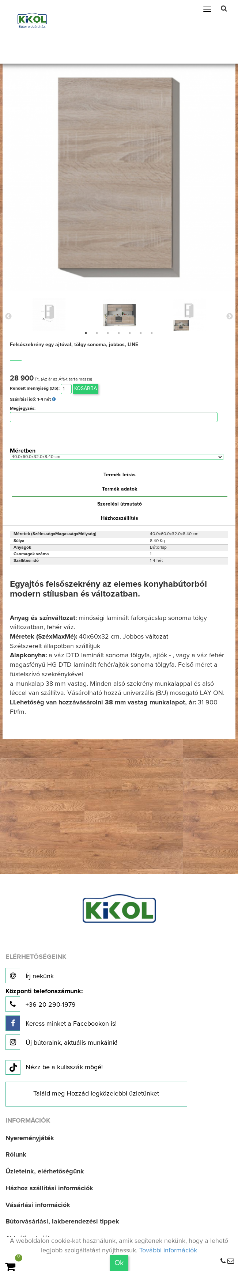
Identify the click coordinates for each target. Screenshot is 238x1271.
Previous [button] (8, 316)
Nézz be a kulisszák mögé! (54, 1068)
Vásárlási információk (37, 1205)
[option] (49, 314)
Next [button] (229, 316)
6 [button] (140, 333)
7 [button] (151, 333)
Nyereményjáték (29, 1138)
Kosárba (85, 388)
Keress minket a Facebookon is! (61, 1023)
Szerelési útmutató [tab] (119, 504)
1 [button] (86, 333)
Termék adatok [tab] (119, 489)
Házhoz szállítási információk (49, 1188)
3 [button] (108, 333)
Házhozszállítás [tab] (119, 518)
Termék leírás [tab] (119, 474)
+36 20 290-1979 (44, 1000)
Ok (119, 1263)
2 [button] (97, 333)
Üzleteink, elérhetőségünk (44, 1171)
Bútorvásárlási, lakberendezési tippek (62, 1221)
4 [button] (118, 333)
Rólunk (15, 1154)
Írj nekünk (29, 975)
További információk (168, 1250)
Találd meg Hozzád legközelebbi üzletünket (96, 1093)
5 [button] (129, 333)
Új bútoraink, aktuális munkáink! (61, 1042)
